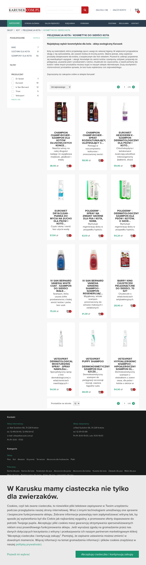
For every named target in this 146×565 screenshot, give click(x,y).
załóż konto (119, 10)
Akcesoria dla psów (62, 470)
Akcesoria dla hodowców (58, 459)
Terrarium (40, 459)
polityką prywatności (28, 544)
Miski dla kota (13, 474)
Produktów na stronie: (61, 403)
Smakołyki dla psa (44, 470)
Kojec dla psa (49, 474)
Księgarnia (70, 23)
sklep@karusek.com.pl (23, 435)
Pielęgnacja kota (31, 30)
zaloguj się (102, 10)
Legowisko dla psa (65, 474)
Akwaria (21, 459)
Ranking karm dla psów (31, 474)
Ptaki (73, 459)
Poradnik (85, 23)
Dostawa (112, 23)
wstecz (36, 38)
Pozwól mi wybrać (18, 554)
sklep (10, 30)
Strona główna (32, 23)
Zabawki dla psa (115, 470)
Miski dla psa (130, 470)
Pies (9, 459)
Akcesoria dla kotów (82, 470)
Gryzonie (31, 459)
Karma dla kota (27, 470)
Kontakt (135, 23)
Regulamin (124, 23)
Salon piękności (52, 23)
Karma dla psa (13, 470)
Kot (18, 30)
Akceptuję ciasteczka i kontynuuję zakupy (107, 554)
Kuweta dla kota (100, 470)
